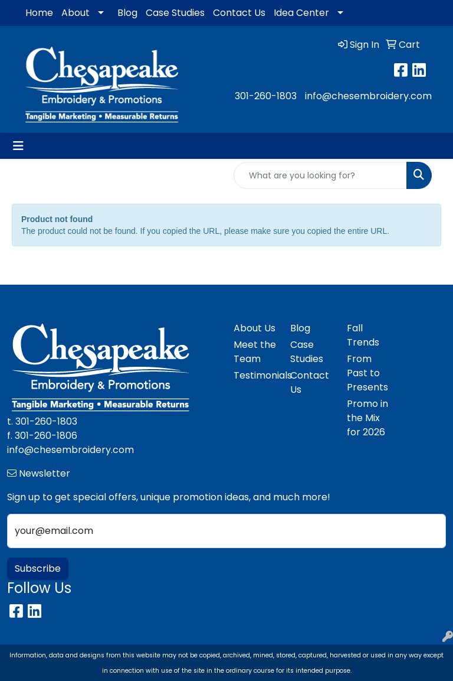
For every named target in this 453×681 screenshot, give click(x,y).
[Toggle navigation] (18, 146)
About (75, 12)
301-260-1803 (266, 96)
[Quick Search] (320, 175)
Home (39, 12)
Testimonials (255, 375)
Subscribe (38, 568)
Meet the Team (255, 352)
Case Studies (175, 12)
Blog (127, 12)
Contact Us (239, 12)
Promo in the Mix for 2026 (367, 418)
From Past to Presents (367, 373)
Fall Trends (363, 335)
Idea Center (301, 12)
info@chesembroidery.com (368, 96)
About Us (254, 328)
